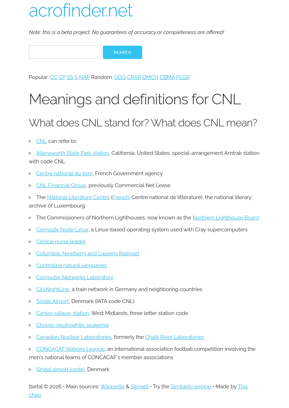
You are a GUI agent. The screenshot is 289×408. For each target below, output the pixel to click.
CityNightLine (52, 289)
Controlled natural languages (71, 265)
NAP (84, 77)
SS (70, 77)
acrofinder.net (80, 10)
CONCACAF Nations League (70, 349)
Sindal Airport (52, 301)
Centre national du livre (64, 173)
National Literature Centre (78, 197)
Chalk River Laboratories (174, 337)
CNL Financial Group (61, 185)
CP (62, 77)
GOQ (120, 77)
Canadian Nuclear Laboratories (73, 337)
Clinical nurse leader (61, 241)
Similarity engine (191, 386)
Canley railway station (62, 313)
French (120, 197)
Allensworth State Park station (72, 153)
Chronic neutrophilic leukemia (72, 325)
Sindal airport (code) (60, 369)
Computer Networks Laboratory (74, 277)
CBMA (167, 77)
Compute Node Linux (62, 229)
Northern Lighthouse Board (226, 218)
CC (53, 77)
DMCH (150, 77)
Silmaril (140, 386)
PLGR (183, 77)
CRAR (134, 77)
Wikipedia (112, 386)
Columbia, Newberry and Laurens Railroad (87, 253)
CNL (41, 141)
